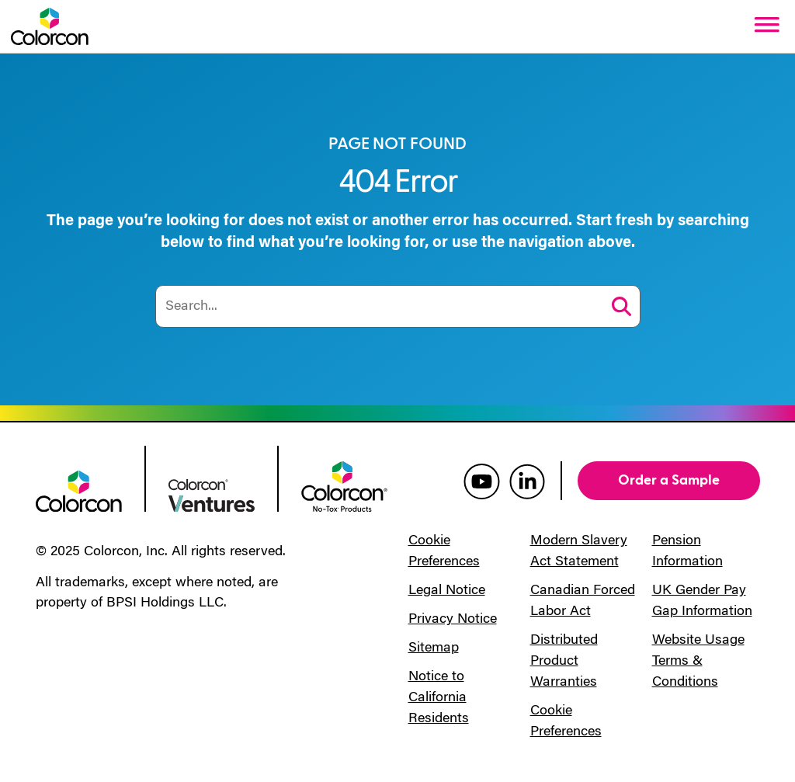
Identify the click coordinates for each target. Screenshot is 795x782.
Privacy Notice (452, 620)
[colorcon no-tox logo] (344, 485)
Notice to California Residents (438, 698)
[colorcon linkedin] (527, 480)
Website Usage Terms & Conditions (698, 662)
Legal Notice (446, 591)
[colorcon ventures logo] (211, 494)
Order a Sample (669, 480)
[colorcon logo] (79, 490)
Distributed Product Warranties (564, 662)
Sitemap (433, 648)
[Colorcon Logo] (50, 26)
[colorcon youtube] (481, 480)
